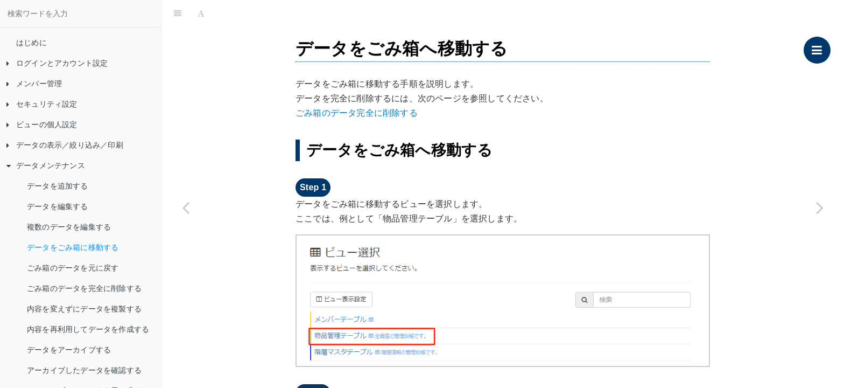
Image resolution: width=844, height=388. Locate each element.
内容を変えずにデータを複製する (84, 308)
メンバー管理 (34, 83)
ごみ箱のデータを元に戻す (72, 268)
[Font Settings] (201, 13)
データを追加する (57, 186)
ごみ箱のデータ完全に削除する (357, 112)
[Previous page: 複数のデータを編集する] (185, 207)
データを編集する (57, 206)
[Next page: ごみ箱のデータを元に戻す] (820, 207)
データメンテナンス (45, 165)
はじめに (31, 42)
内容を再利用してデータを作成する (88, 329)
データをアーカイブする (69, 349)
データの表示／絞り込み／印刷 (64, 145)
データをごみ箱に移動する (72, 247)
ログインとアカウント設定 (57, 63)
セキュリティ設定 (42, 104)
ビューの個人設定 (42, 124)
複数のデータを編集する (69, 227)
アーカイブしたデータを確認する (84, 370)
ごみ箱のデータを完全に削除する (84, 288)
